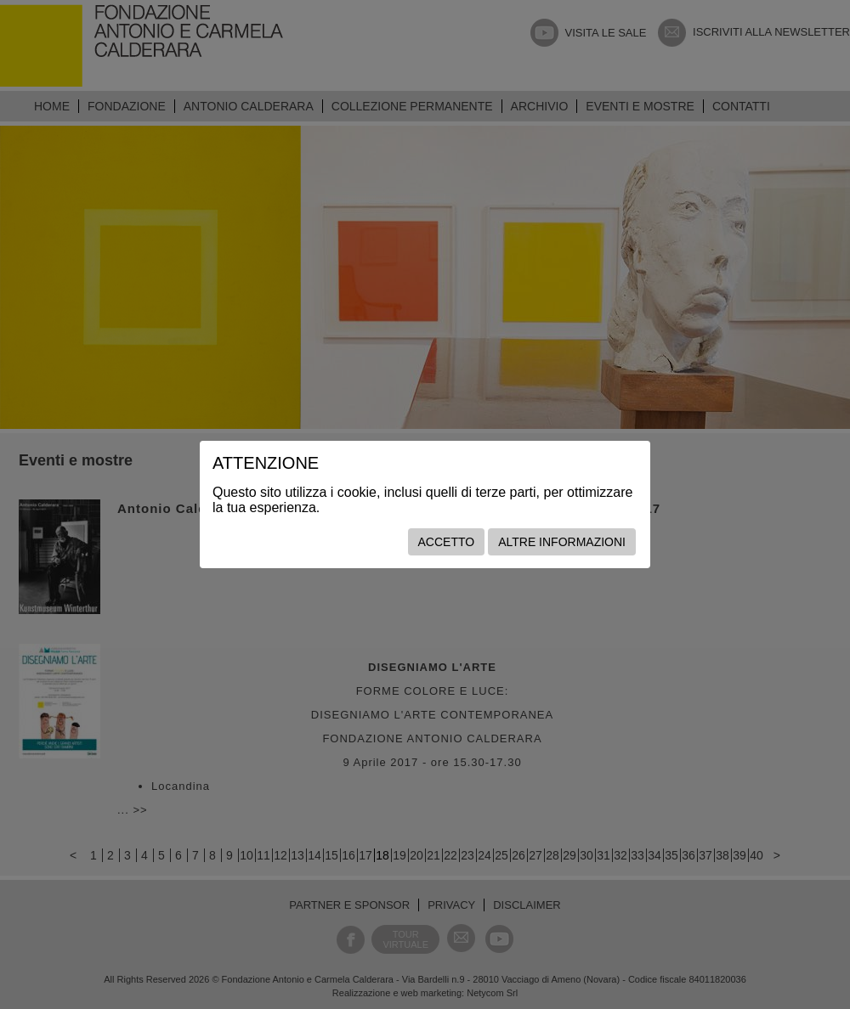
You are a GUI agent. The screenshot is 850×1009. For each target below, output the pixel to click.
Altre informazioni (562, 542)
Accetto (446, 542)
